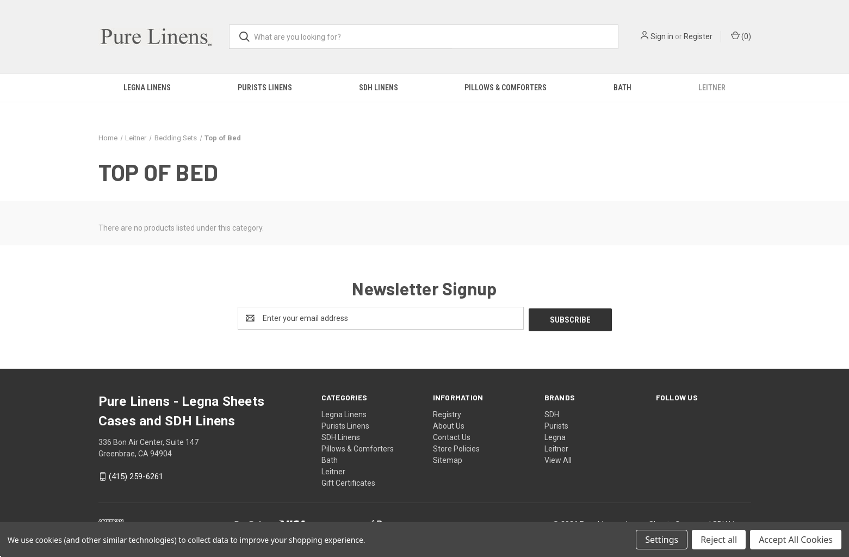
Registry (447, 413)
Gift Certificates (348, 481)
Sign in (661, 36)
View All (558, 458)
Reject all (719, 540)
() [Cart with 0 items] (741, 36)
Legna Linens (147, 87)
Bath (622, 87)
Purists (556, 424)
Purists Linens (265, 87)
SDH (551, 413)
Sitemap (447, 458)
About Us (448, 424)
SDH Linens (378, 87)
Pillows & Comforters (505, 87)
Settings (661, 540)
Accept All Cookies (796, 540)
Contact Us (451, 435)
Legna (555, 435)
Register (698, 36)
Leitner (712, 87)
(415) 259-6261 (136, 475)
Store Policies (456, 447)
